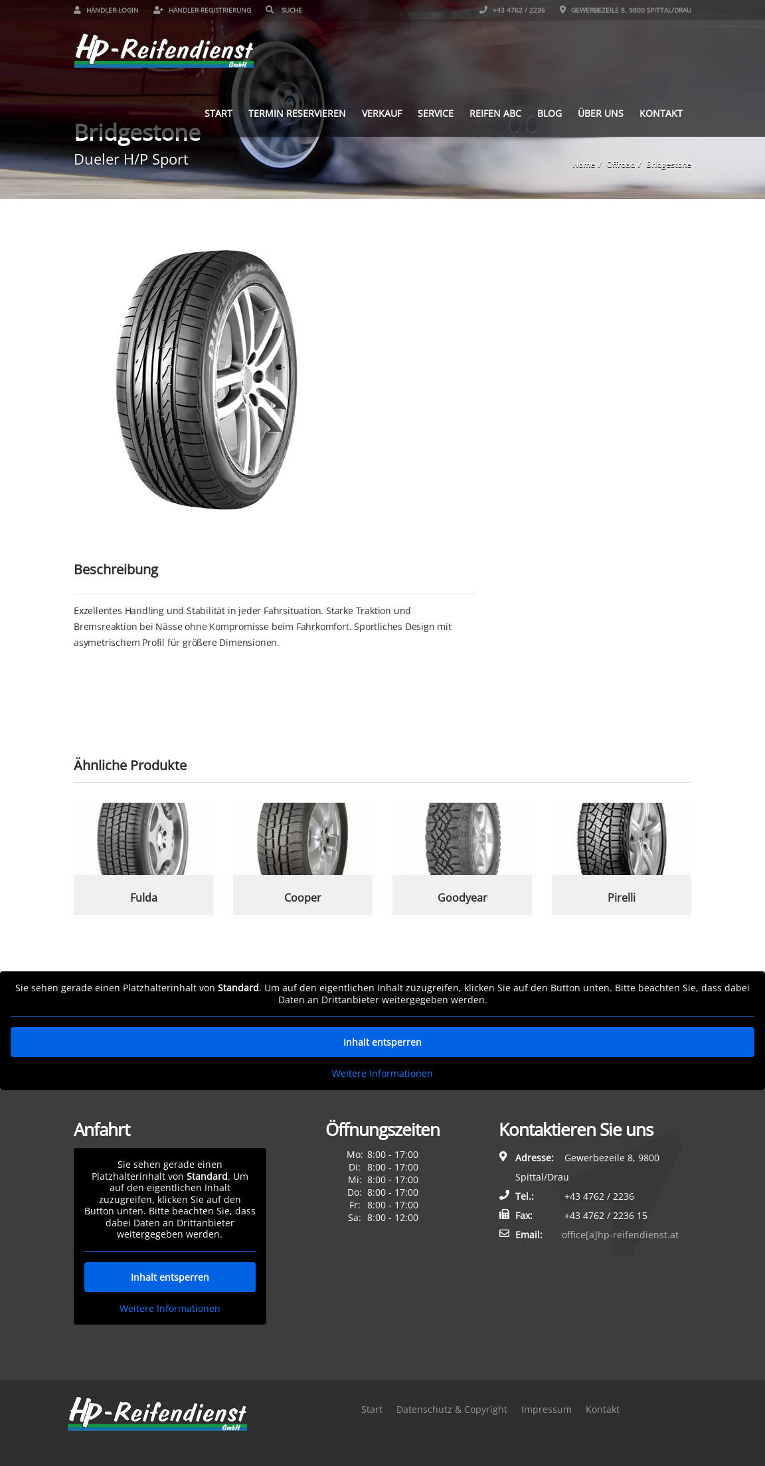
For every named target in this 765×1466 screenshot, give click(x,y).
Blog (549, 113)
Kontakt (661, 113)
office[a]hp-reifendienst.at (620, 1234)
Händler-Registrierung (202, 10)
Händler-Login (106, 10)
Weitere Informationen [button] (382, 1074)
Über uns (601, 113)
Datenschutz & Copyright (451, 1409)
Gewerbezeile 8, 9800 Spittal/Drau (625, 10)
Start (218, 113)
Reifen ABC (495, 113)
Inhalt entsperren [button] (382, 1042)
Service (436, 113)
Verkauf (382, 113)
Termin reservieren (297, 113)
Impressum (546, 1409)
